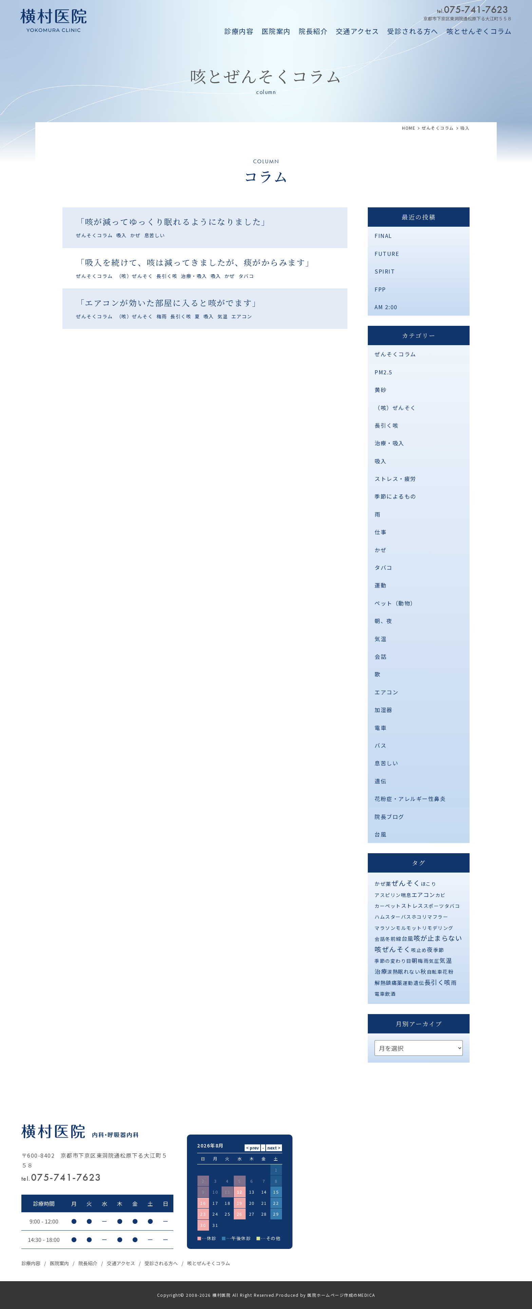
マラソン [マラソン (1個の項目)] (385, 927)
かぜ (135, 235)
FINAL (383, 235)
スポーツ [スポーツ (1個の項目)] (433, 905)
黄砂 (380, 390)
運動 (380, 585)
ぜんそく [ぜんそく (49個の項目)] (406, 883)
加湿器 (384, 710)
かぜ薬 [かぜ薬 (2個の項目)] (383, 883)
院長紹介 (313, 31)
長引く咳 (166, 276)
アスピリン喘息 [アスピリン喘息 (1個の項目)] (393, 895)
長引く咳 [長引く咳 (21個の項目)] (437, 982)
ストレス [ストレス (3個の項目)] (412, 905)
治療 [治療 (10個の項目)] (381, 971)
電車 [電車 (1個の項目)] (380, 993)
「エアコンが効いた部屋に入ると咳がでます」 (168, 302)
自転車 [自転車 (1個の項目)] (435, 971)
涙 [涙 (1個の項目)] (390, 971)
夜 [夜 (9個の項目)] (430, 949)
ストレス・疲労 (395, 478)
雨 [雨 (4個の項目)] (454, 983)
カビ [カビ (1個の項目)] (440, 895)
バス (380, 745)
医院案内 (276, 31)
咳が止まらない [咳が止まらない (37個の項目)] (438, 938)
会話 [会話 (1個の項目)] (380, 938)
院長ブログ (389, 816)
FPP (380, 289)
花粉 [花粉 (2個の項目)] (448, 971)
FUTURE (387, 253)
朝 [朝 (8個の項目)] (415, 960)
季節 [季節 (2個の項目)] (438, 949)
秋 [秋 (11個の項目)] (423, 971)
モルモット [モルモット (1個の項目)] (409, 927)
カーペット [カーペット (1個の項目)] (388, 905)
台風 (380, 834)
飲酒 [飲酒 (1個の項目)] (390, 993)
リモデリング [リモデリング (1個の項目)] (438, 927)
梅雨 (161, 316)
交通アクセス (357, 31)
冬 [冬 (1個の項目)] (388, 938)
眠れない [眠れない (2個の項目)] (409, 971)
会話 (380, 656)
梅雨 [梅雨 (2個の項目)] (423, 960)
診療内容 (238, 31)
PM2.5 (384, 372)
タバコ (246, 276)
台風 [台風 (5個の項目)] (408, 938)
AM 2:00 (386, 307)
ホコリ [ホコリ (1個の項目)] (420, 916)
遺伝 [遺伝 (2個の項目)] (418, 982)
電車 (380, 728)
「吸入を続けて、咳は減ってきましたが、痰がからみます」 (195, 262)
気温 (222, 316)
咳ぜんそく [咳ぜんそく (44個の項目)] (393, 949)
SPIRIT (385, 271)
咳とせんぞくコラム (479, 31)
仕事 (380, 532)
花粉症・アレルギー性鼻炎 (410, 798)
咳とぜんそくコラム (208, 1263)
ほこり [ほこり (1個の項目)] (429, 883)
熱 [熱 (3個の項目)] (395, 971)
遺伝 (380, 781)
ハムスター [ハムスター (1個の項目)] (388, 916)
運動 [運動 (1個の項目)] (408, 982)
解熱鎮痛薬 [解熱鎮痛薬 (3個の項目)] (389, 982)
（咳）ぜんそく (134, 276)
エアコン (241, 316)
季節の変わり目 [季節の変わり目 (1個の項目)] (393, 960)
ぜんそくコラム (94, 235)
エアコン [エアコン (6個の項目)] (423, 895)
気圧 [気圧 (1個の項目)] (434, 960)
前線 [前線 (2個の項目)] (396, 938)
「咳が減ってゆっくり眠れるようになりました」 (173, 221)
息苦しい (154, 235)
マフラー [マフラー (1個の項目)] (437, 916)
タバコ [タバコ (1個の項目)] (452, 905)
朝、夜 (384, 621)
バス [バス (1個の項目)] (406, 916)
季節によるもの (395, 496)
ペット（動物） (395, 603)
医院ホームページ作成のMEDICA (341, 1295)
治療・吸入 (194, 276)
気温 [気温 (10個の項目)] (445, 960)
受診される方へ (412, 31)
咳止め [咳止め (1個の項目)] (419, 950)
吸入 (121, 235)
